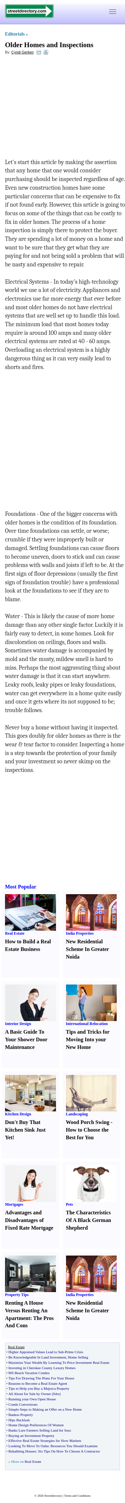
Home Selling (78, 1357)
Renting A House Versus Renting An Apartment (26, 1310)
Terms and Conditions (77, 1495)
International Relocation (87, 1023)
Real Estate (14, 933)
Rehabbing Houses (22, 1451)
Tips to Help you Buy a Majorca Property (38, 1388)
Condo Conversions (22, 1404)
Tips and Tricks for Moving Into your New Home (88, 1039)
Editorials (15, 34)
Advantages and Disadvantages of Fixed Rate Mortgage (29, 1220)
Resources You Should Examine (73, 1446)
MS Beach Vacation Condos (29, 1373)
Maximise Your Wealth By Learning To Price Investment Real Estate (58, 1362)
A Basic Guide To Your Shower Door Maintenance (26, 1039)
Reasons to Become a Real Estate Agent (37, 1383)
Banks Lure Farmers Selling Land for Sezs (39, 1430)
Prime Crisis (74, 1352)
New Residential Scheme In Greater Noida (87, 949)
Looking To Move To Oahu (28, 1446)
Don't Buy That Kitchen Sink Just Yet (25, 1129)
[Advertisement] (59, 108)
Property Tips (17, 1294)
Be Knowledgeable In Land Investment (37, 1357)
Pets (69, 1204)
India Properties (80, 933)
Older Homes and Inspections (49, 45)
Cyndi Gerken (22, 52)
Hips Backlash (19, 1420)
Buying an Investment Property (31, 1436)
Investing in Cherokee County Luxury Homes (41, 1368)
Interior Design (18, 1023)
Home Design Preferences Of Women (36, 1425)
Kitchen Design (18, 1114)
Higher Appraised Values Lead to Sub (36, 1352)
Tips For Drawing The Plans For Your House (41, 1378)
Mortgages (14, 1204)
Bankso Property (20, 1415)
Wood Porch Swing (87, 1122)
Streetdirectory (53, 1495)
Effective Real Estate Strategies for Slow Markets (44, 1441)
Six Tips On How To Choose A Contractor (69, 1451)
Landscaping (77, 1114)
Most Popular (20, 887)
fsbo (56, 1394)
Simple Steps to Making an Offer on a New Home (45, 1409)
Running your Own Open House (32, 1399)
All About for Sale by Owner (29, 1394)
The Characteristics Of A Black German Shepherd (88, 1220)
